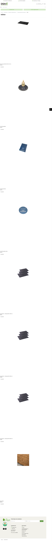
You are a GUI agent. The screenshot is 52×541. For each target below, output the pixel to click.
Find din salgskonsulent (34, 9)
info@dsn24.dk (14, 527)
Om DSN (23, 527)
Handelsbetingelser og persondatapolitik (25, 529)
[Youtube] (5, 529)
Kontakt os (23, 532)
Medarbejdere (24, 534)
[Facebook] (4, 529)
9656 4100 (13, 528)
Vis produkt (2, 129)
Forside (2, 539)
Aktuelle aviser (11, 9)
